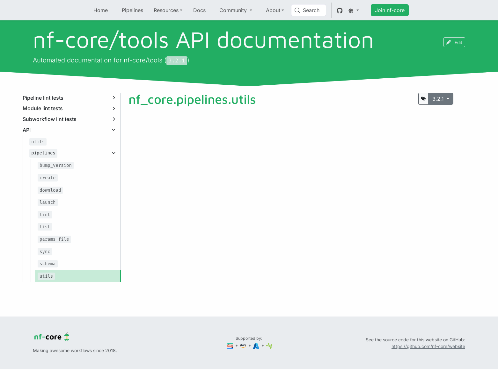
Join (390, 10)
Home (100, 10)
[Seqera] (230, 345)
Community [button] (233, 10)
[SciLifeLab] (269, 345)
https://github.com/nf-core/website (428, 346)
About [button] (273, 10)
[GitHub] (340, 10)
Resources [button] (166, 10)
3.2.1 (438, 99)
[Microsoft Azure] (256, 345)
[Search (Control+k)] (308, 10)
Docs (199, 10)
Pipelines (132, 10)
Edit (454, 42)
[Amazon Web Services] (243, 345)
